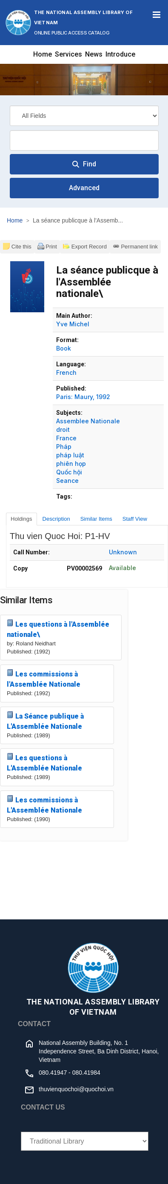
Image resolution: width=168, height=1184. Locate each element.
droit (63, 429)
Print (47, 246)
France (66, 438)
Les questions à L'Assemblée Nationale (44, 762)
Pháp (63, 446)
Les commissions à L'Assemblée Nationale (44, 804)
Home (42, 54)
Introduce (120, 54)
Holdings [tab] (21, 519)
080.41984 (86, 1072)
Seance (67, 480)
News (94, 54)
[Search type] (84, 116)
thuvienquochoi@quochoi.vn (76, 1089)
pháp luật (70, 455)
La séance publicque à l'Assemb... (78, 220)
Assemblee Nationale (88, 421)
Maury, (84, 396)
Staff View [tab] (134, 519)
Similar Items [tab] (96, 519)
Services (68, 54)
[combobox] (84, 140)
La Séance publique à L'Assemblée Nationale (45, 720)
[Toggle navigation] (156, 15)
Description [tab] (56, 519)
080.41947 (53, 1072)
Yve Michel (72, 324)
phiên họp (71, 463)
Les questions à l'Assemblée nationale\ (58, 629)
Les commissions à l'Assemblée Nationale (43, 678)
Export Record (85, 246)
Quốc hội (69, 472)
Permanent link (135, 246)
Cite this (17, 246)
